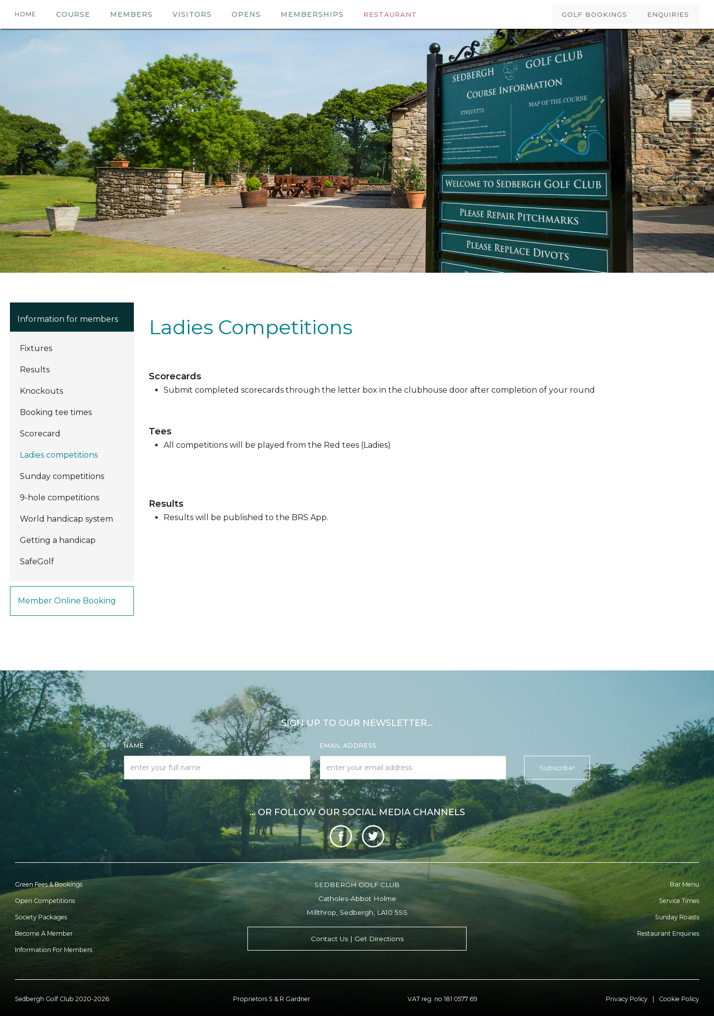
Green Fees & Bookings (48, 884)
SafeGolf (37, 561)
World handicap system (66, 519)
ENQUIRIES (668, 14)
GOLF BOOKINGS (594, 14)
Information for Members (53, 950)
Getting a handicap (58, 540)
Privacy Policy (627, 999)
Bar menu (684, 884)
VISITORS (192, 14)
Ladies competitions (59, 455)
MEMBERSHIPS (312, 14)
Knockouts (41, 391)
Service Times (679, 900)
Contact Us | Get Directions (357, 939)
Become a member (44, 933)
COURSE (73, 14)
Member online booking (67, 600)
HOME (25, 14)
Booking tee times (56, 412)
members (131, 14)
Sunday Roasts (677, 917)
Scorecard (40, 433)
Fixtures (36, 348)
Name (134, 745)
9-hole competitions (59, 497)
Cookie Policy (679, 999)
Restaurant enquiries (668, 933)
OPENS (246, 14)
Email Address (348, 745)
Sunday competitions (62, 476)
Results (35, 369)
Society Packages (41, 917)
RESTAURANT (390, 14)
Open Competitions (45, 900)
